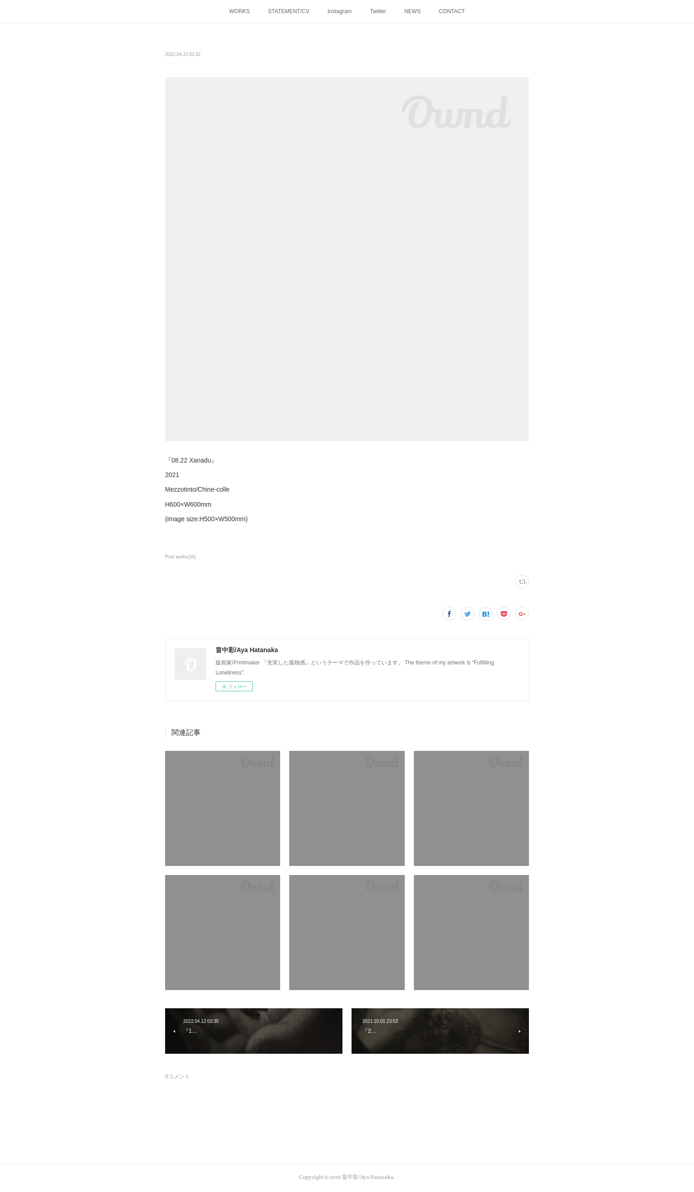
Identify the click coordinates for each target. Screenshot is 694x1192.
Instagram (339, 11)
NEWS (412, 11)
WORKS (239, 11)
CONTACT (452, 11)
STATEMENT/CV (288, 11)
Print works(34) (180, 556)
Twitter (378, 11)
